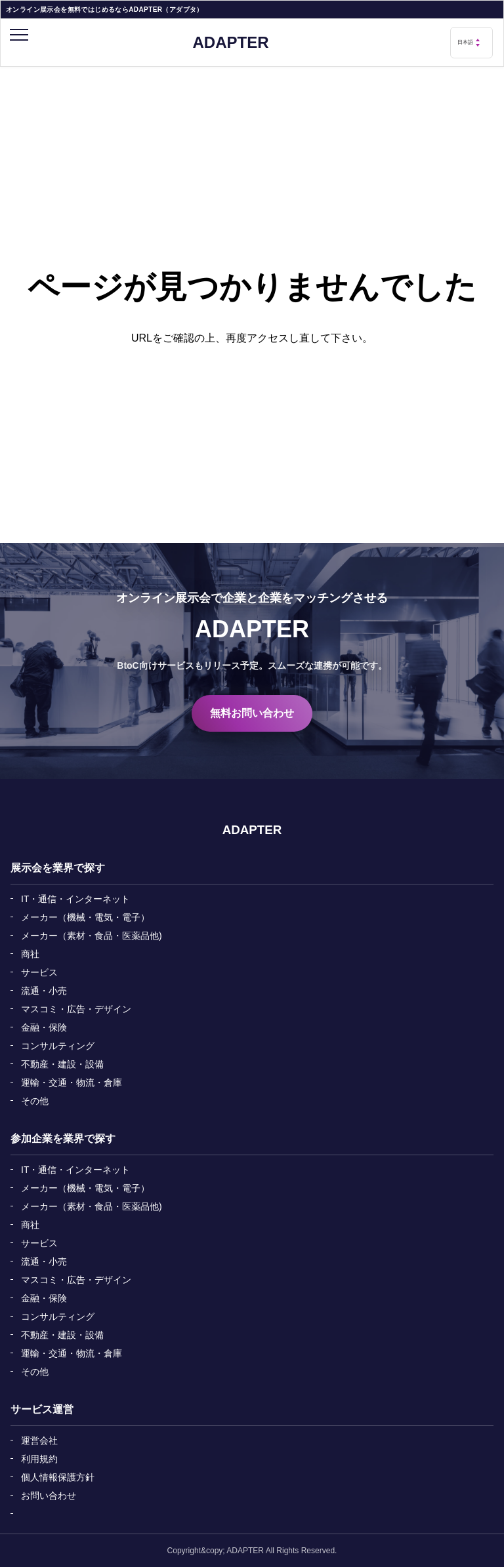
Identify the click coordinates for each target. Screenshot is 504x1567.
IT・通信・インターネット (75, 899)
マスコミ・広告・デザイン (76, 1009)
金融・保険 (44, 1027)
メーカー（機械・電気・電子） (85, 917)
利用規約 (39, 1459)
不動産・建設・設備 (62, 1064)
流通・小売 (44, 990)
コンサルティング (57, 1046)
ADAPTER (230, 42)
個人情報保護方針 (57, 1477)
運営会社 (39, 1440)
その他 (35, 1101)
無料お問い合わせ (252, 713)
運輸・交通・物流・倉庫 (71, 1082)
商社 (30, 954)
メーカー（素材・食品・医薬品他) (91, 935)
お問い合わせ (48, 1495)
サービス (39, 972)
